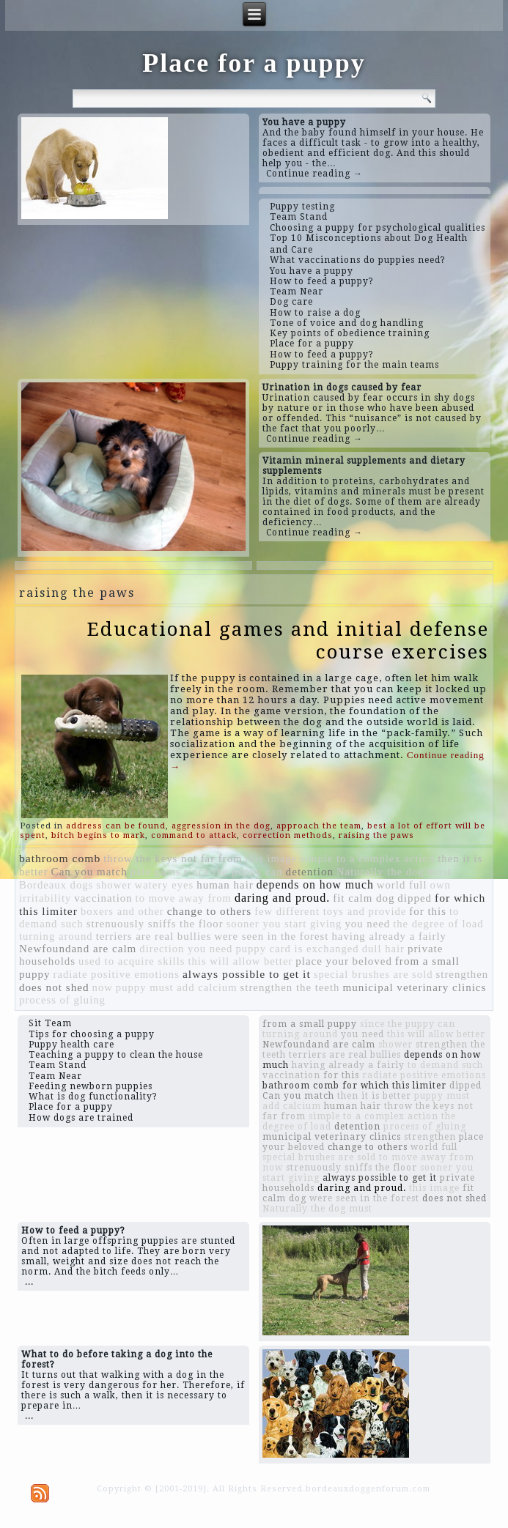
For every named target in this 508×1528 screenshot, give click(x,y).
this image (272, 858)
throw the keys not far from (172, 858)
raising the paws (376, 835)
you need (367, 924)
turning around (56, 936)
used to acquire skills (131, 961)
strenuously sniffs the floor (155, 924)
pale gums (155, 872)
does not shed (54, 987)
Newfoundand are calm (77, 948)
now (102, 987)
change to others (209, 911)
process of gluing (62, 1000)
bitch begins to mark (98, 835)
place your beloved (343, 961)
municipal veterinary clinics (414, 987)
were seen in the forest (271, 936)
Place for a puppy (253, 63)
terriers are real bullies (154, 936)
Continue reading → (314, 173)
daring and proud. (282, 897)
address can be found (116, 826)
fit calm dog (363, 898)
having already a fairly (388, 936)
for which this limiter (394, 1085)
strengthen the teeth (290, 987)
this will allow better (240, 961)
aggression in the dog (221, 826)
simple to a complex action (367, 858)
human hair (225, 885)
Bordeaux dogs (56, 885)
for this (427, 911)
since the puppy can (233, 872)
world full (402, 885)
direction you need (185, 948)
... (29, 1282)
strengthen (462, 974)
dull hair (383, 948)
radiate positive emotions (117, 974)
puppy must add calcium (177, 987)
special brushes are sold (373, 974)
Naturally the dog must (394, 872)
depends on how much (315, 884)
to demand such (445, 1065)
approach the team (318, 826)
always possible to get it (247, 974)
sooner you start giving (284, 924)
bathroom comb (59, 858)
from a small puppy (309, 1024)
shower (113, 885)
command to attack (194, 835)
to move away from (184, 898)
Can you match (89, 872)
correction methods (288, 835)
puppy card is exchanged (296, 948)
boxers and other (122, 911)
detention (310, 871)
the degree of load (438, 924)
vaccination (103, 898)
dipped (414, 898)
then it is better (374, 1096)
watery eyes (164, 885)
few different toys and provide (330, 911)
